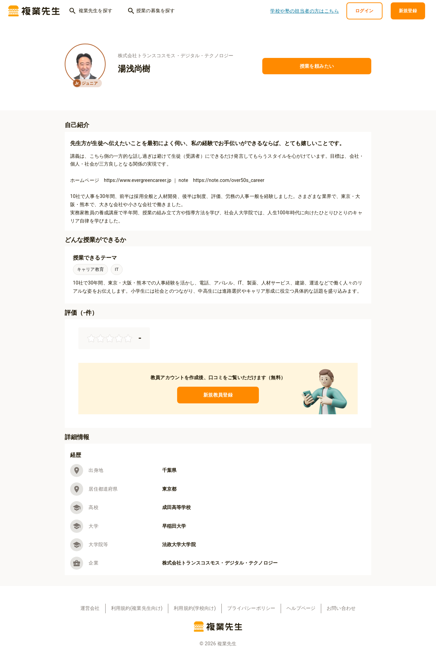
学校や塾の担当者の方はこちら (304, 11)
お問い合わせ (341, 608)
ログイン (364, 11)
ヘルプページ (300, 608)
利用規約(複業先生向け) (137, 608)
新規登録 (408, 11)
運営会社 (90, 608)
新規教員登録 (218, 395)
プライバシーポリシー (251, 608)
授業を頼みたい (316, 66)
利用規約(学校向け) (195, 608)
